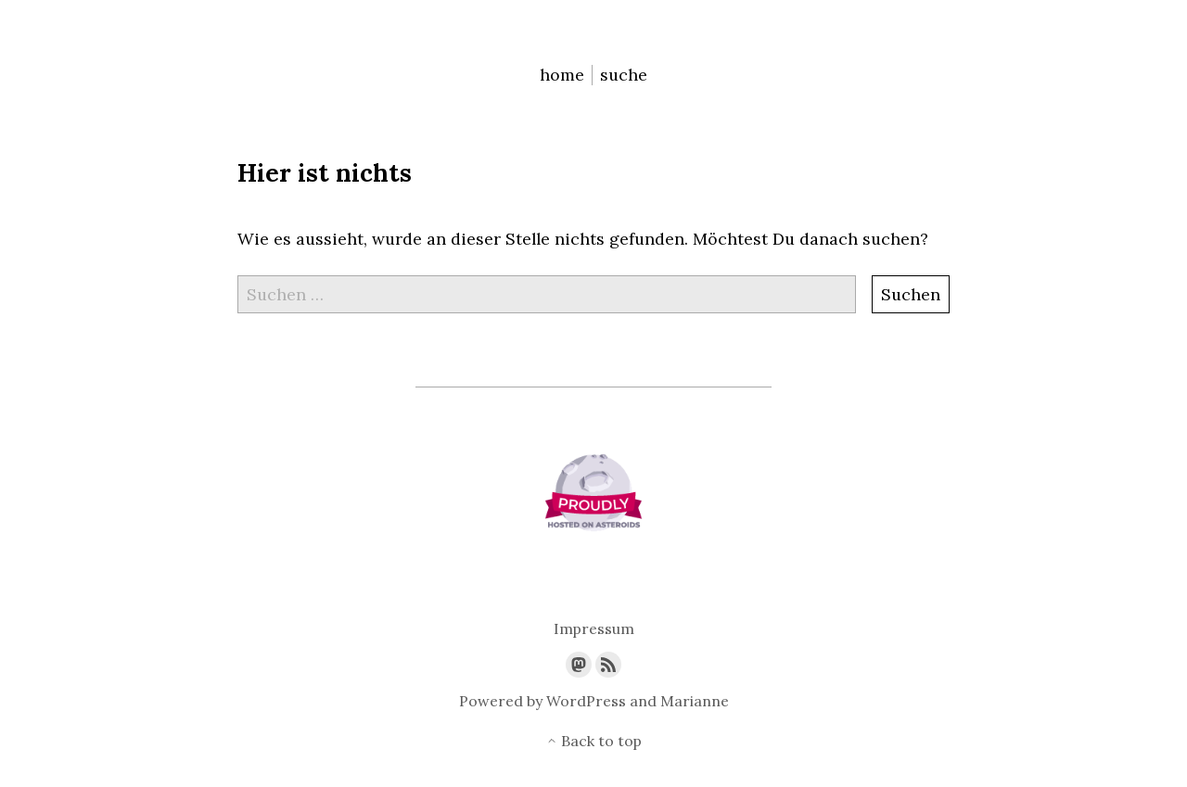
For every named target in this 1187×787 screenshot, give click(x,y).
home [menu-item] (562, 74)
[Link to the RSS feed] (608, 665)
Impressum (594, 629)
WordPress (586, 701)
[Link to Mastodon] (579, 665)
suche (623, 74)
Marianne (694, 701)
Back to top (594, 741)
